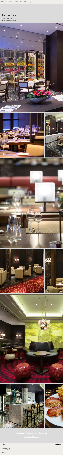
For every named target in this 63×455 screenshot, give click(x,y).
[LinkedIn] (58, 444)
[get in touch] (31, 436)
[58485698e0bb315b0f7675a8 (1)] (56, 444)
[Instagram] (60, 444)
